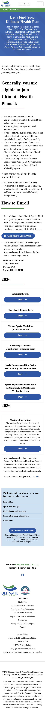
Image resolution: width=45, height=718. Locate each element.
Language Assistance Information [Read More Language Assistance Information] (22, 649)
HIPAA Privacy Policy (22, 645)
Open (21, 299)
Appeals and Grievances (22, 613)
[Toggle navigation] (40, 3)
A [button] (24, 4)
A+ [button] (20, 4)
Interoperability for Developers (22, 624)
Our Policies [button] (23, 634)
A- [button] (28, 4)
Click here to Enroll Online (18, 236)
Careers (22, 627)
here (37, 476)
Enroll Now (15, 9)
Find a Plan (8, 502)
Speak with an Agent (11, 507)
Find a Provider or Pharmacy (22, 606)
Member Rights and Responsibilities (22, 638)
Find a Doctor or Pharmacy (14, 511)
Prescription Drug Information (16, 516)
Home (5, 9)
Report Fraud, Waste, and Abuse (22, 616)
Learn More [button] (22, 598)
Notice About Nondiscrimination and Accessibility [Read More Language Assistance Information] (22, 652)
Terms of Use (22, 641)
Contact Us (22, 620)
